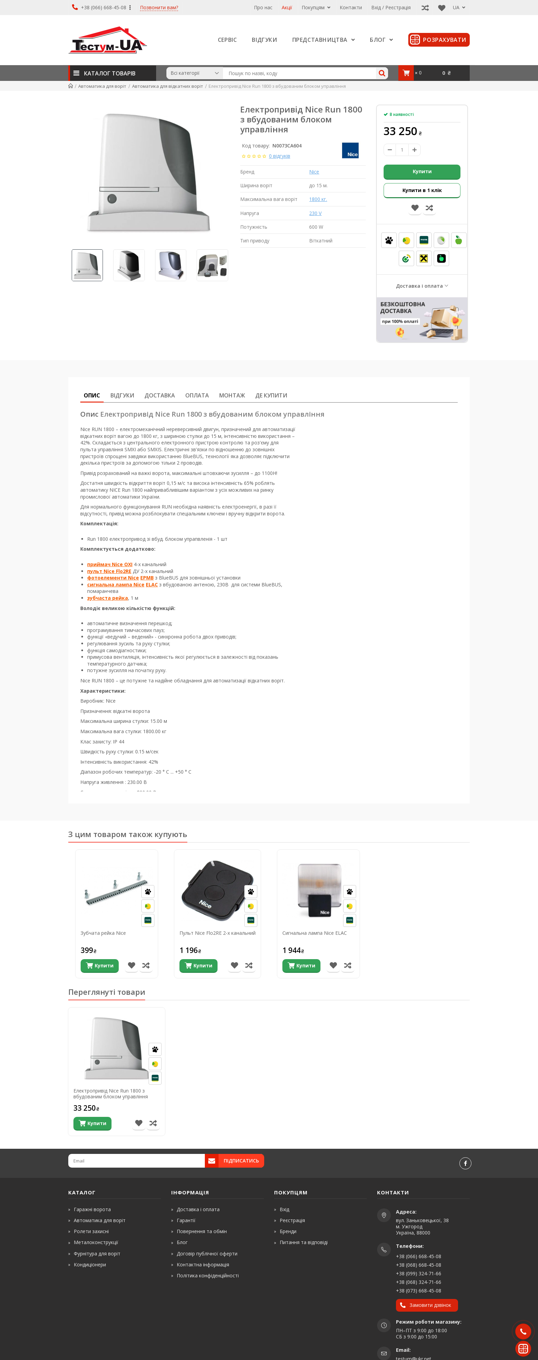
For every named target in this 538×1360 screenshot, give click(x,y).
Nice (314, 171)
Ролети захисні (91, 1231)
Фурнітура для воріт (97, 1253)
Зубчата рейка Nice (103, 933)
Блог (182, 1242)
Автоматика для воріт (100, 1220)
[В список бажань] (131, 966)
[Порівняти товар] (146, 966)
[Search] (382, 73)
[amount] (402, 150)
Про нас (263, 7)
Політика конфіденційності (208, 1275)
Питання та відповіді (304, 1242)
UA (459, 7)
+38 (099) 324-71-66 (418, 1273)
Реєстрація (292, 1220)
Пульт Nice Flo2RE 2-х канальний (217, 933)
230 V (315, 213)
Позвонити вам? (159, 8)
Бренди (288, 1231)
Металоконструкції (96, 1242)
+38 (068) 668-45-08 (418, 1265)
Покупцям (316, 7)
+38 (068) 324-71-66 (418, 1282)
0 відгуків (279, 156)
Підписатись (241, 1160)
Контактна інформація (203, 1264)
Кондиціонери (90, 1264)
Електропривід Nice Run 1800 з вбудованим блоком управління (110, 1093)
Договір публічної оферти (207, 1253)
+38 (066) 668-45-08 (101, 7)
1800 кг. (318, 199)
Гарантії (186, 1220)
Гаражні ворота (92, 1209)
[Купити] (100, 966)
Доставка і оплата (419, 286)
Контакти (351, 7)
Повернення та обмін (202, 1231)
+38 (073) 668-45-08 (418, 1290)
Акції (287, 7)
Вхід (284, 1209)
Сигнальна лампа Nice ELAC (314, 933)
